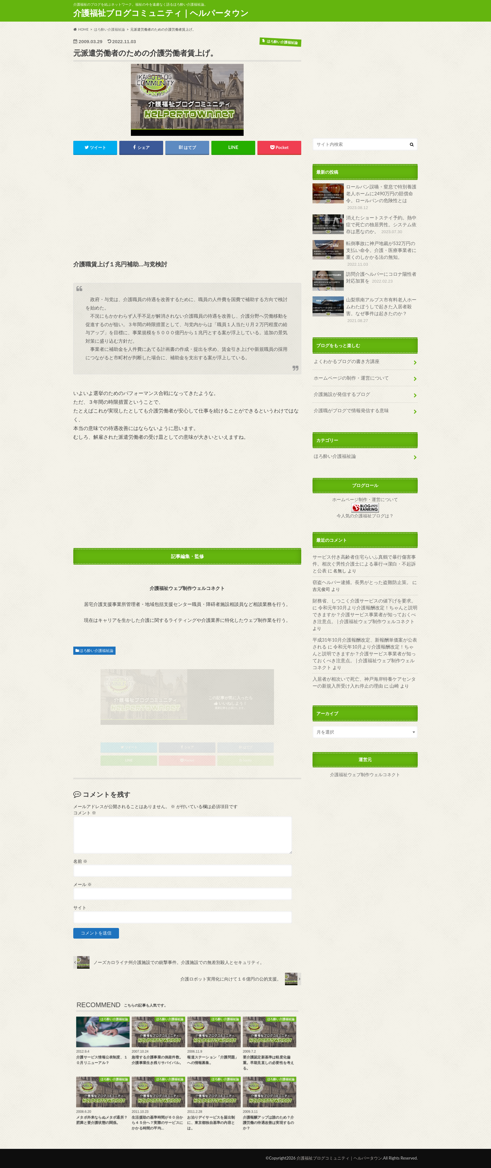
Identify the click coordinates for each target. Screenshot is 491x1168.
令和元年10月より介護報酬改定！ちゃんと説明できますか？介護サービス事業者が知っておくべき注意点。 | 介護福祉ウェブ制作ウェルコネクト (363, 606)
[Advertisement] (187, 208)
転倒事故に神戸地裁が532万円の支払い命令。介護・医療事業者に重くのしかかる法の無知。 (364, 252)
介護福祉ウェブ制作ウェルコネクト (365, 751)
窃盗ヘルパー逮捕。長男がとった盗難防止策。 (359, 574)
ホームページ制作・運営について (365, 491)
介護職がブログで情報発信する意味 (349, 403)
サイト (79, 907)
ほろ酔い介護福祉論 (96, 650)
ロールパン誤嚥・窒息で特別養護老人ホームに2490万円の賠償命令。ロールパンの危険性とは (364, 196)
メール (82, 884)
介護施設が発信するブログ (340, 387)
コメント (84, 813)
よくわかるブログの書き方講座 (344, 355)
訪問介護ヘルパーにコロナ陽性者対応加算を (364, 280)
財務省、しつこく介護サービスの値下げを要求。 (361, 592)
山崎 (380, 663)
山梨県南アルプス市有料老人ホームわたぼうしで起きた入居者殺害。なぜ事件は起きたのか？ (364, 305)
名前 (80, 861)
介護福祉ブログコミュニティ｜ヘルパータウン (161, 13)
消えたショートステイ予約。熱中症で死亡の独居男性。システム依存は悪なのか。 (364, 224)
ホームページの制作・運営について (349, 371)
